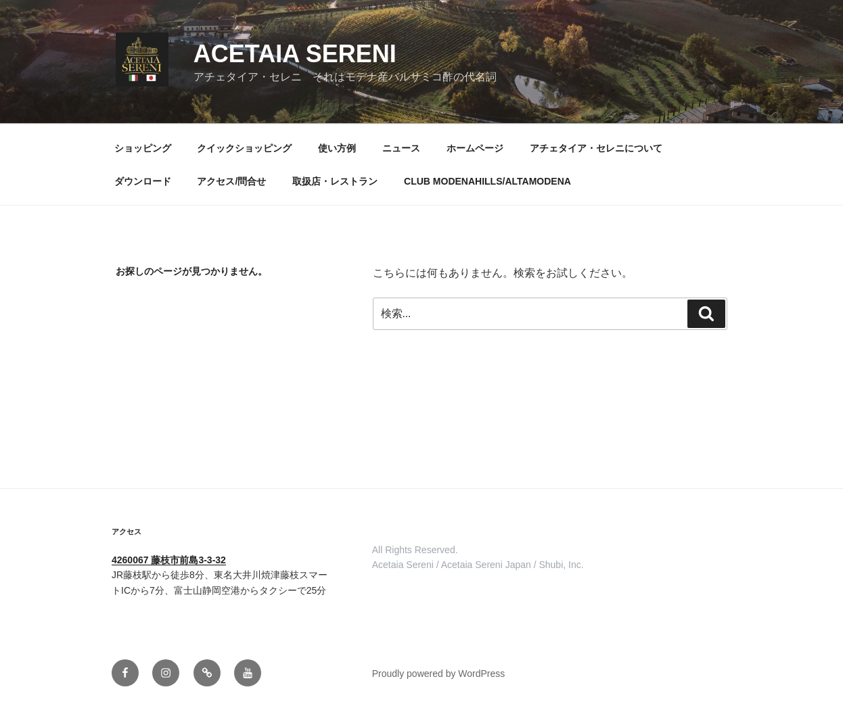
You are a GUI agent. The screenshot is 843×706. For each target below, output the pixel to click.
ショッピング (142, 148)
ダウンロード (142, 181)
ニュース (401, 148)
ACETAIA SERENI (294, 54)
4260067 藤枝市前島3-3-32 (169, 560)
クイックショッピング (244, 148)
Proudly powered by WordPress (438, 673)
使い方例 (337, 148)
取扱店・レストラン (335, 181)
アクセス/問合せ (231, 181)
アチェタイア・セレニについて (596, 148)
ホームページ (475, 148)
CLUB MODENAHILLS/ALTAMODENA (487, 181)
